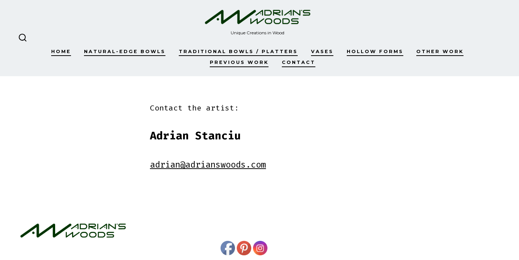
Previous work (239, 62)
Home (61, 51)
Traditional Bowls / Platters (238, 51)
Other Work (439, 51)
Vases (322, 51)
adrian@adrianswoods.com (208, 164)
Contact (298, 62)
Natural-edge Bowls (124, 51)
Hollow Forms (375, 51)
